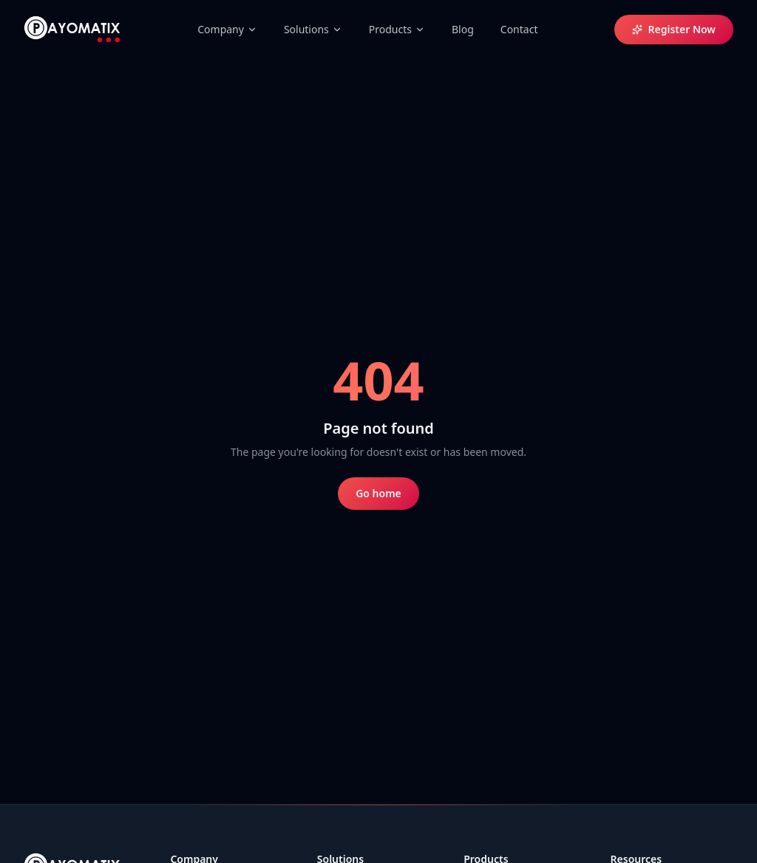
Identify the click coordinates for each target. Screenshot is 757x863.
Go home (378, 493)
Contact (519, 29)
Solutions (313, 29)
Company (227, 29)
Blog (463, 29)
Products (397, 29)
